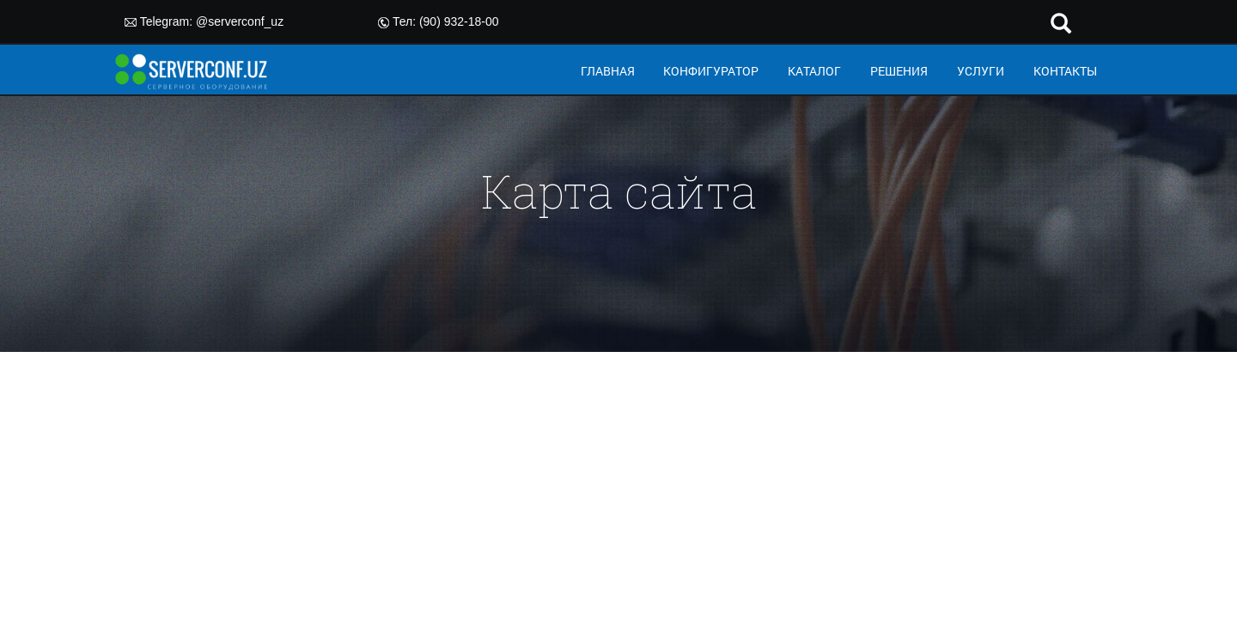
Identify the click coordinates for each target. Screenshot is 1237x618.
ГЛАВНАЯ (608, 71)
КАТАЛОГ (814, 71)
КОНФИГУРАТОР (711, 71)
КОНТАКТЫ (1065, 71)
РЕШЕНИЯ (899, 71)
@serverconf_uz (239, 21)
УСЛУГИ (980, 71)
